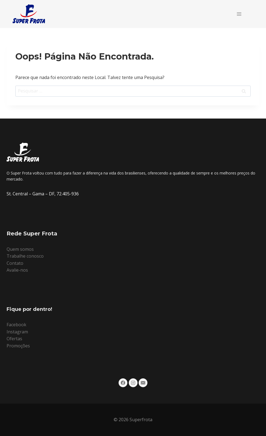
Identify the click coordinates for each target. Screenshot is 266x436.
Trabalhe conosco (25, 256)
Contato (15, 263)
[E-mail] (143, 382)
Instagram (17, 332)
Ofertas (14, 339)
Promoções (18, 346)
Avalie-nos (17, 270)
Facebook (16, 325)
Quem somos (20, 249)
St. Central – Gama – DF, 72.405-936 (43, 194)
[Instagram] (133, 382)
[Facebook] (123, 382)
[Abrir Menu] (239, 14)
